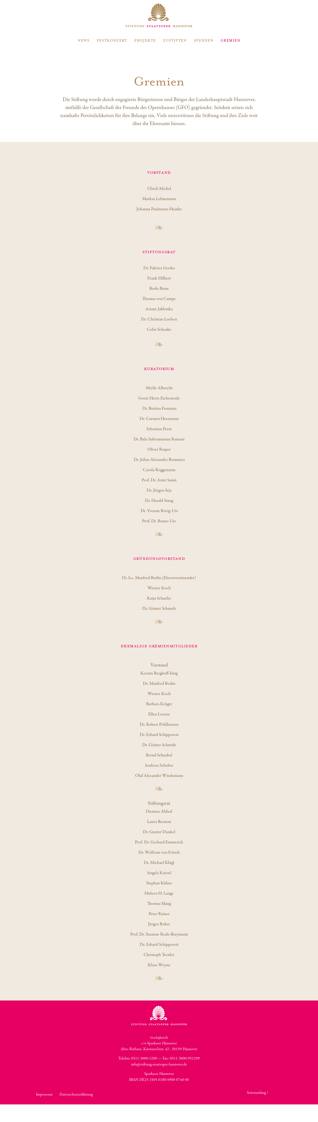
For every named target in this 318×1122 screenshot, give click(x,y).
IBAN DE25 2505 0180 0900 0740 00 (159, 1079)
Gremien (230, 40)
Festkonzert (112, 40)
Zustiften (175, 40)
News (84, 40)
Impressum (44, 1094)
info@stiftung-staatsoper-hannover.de (159, 1064)
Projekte (145, 40)
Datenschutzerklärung (76, 1094)
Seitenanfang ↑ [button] (258, 1092)
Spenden (203, 40)
